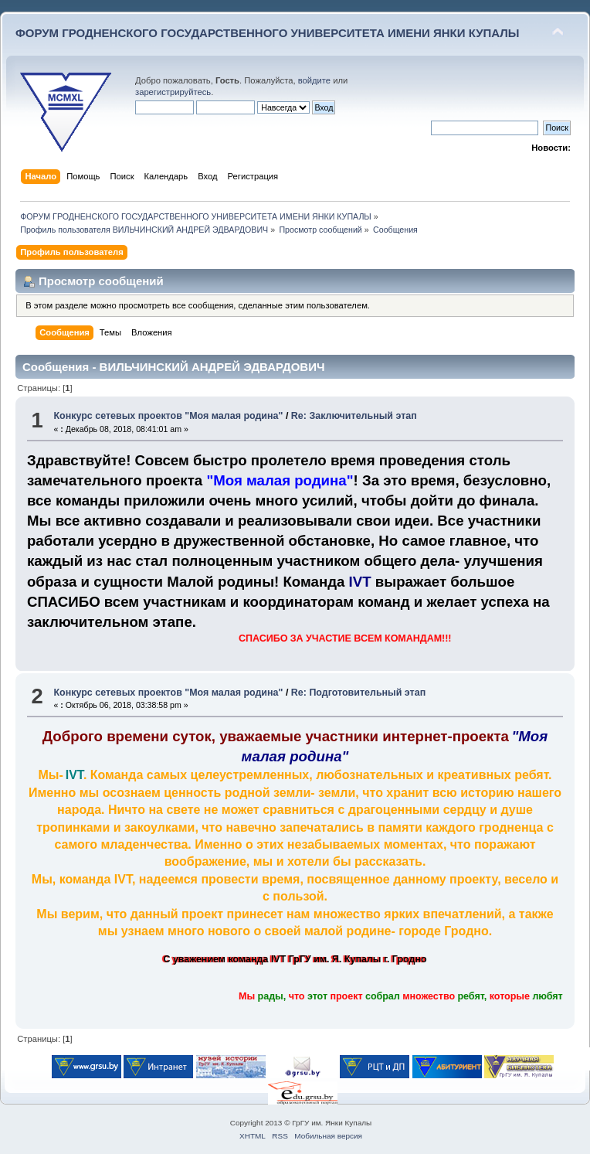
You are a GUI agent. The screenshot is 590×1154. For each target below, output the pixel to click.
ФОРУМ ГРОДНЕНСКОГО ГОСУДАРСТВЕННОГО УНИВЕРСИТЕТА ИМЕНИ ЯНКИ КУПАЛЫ (267, 32)
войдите (314, 80)
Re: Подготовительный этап (358, 692)
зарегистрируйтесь (173, 92)
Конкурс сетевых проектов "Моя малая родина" (168, 415)
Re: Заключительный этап (354, 415)
